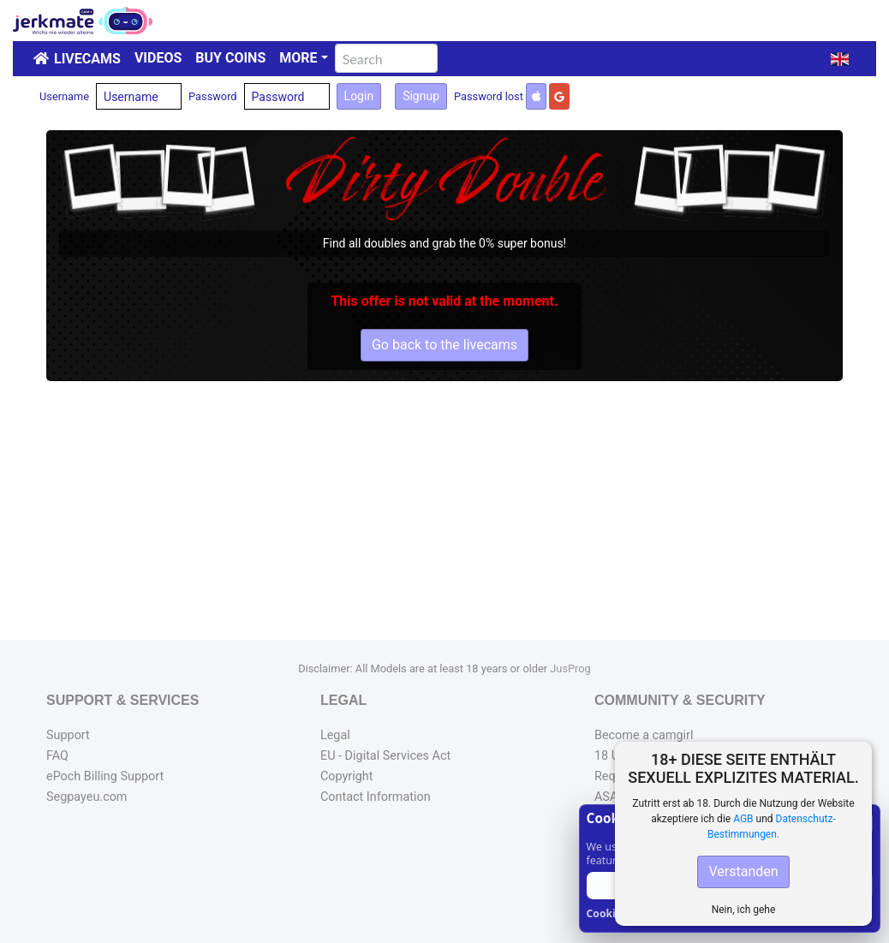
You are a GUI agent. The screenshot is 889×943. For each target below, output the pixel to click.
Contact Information (375, 797)
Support (68, 735)
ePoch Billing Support (105, 776)
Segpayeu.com (87, 797)
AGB (743, 819)
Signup (421, 96)
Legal (335, 735)
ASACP (614, 797)
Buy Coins (230, 58)
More (298, 58)
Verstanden (743, 871)
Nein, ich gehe (744, 910)
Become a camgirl (644, 735)
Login (359, 96)
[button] (840, 59)
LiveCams (87, 59)
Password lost (488, 96)
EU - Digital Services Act (385, 756)
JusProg (570, 668)
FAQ (57, 756)
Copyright (346, 776)
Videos (158, 58)
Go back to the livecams (444, 345)
